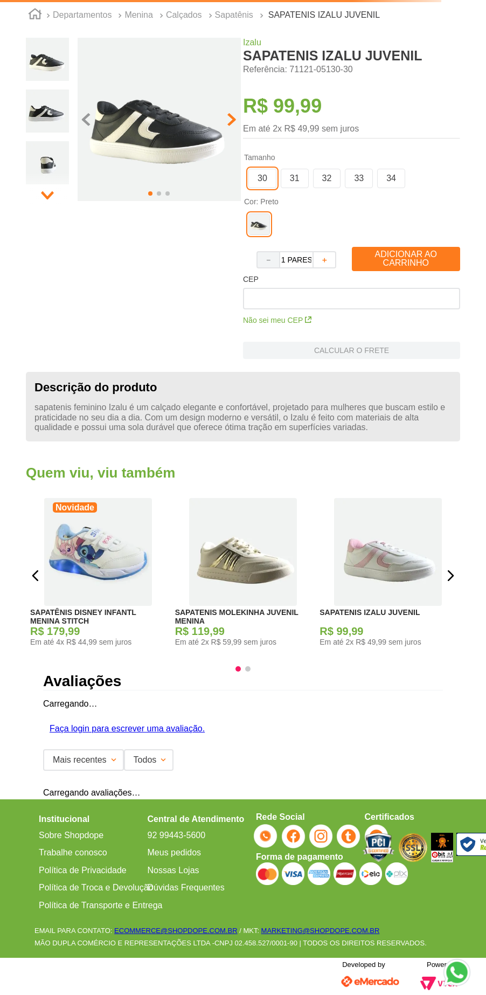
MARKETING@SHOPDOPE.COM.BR (320, 931)
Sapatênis (234, 14)
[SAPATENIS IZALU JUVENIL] (388, 575)
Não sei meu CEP (277, 320)
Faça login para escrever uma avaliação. (127, 728)
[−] (267, 259)
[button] (159, 120)
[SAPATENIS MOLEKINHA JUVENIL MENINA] (243, 575)
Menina (138, 14)
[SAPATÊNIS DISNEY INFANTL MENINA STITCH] (98, 575)
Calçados (184, 14)
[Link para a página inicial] (35, 15)
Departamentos (82, 14)
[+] (325, 259)
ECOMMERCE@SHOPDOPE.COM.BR (175, 931)
